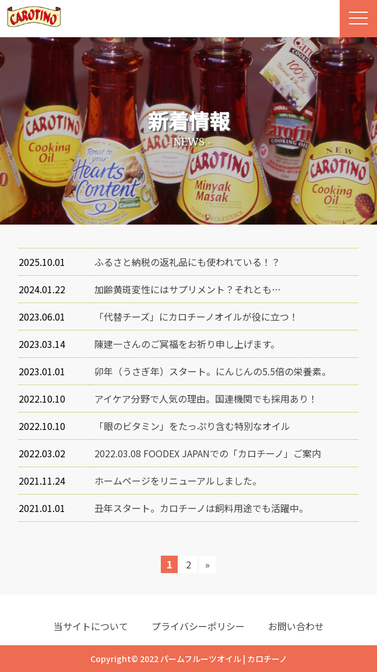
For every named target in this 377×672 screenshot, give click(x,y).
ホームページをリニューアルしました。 (178, 481)
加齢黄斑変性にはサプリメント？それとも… (187, 289)
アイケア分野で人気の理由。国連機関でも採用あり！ (206, 399)
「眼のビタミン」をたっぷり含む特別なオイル (192, 426)
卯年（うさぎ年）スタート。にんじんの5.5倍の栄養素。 (212, 371)
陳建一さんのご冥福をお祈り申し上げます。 (187, 344)
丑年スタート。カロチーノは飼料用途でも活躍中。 (201, 508)
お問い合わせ (296, 626)
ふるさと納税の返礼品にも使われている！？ (187, 262)
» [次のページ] (207, 564)
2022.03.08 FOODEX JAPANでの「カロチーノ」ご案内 (207, 453)
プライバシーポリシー (198, 626)
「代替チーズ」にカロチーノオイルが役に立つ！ (196, 316)
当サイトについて (91, 626)
